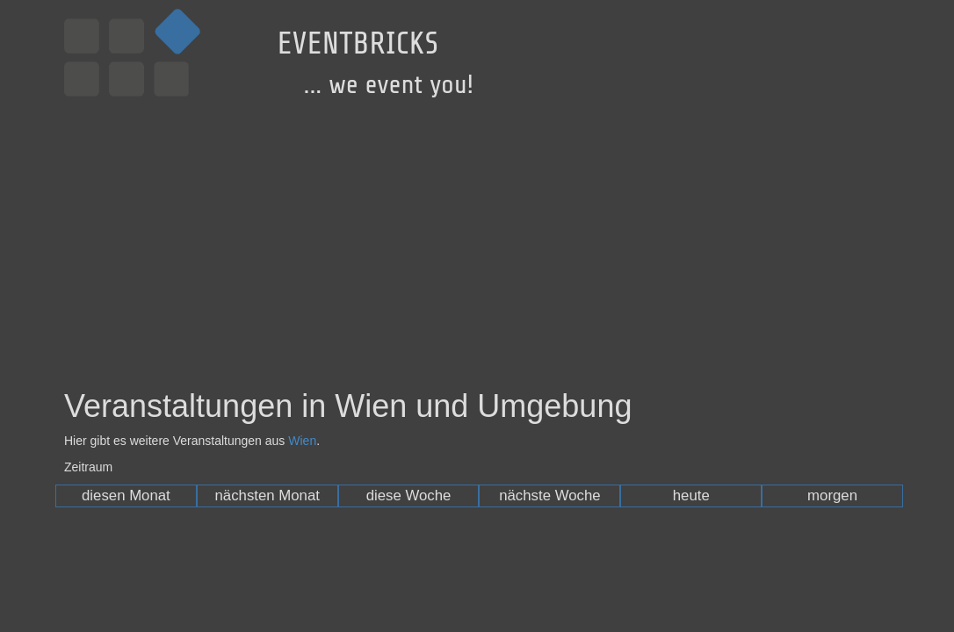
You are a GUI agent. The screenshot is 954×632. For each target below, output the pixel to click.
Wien (302, 441)
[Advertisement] (477, 231)
